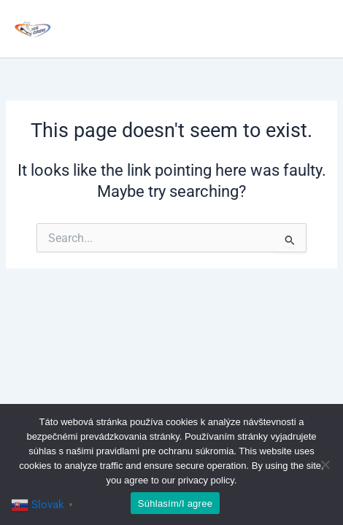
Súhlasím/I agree (175, 503)
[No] (324, 464)
